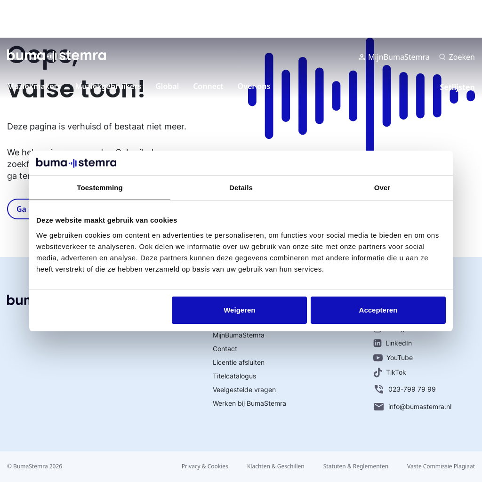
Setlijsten (457, 87)
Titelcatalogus (234, 376)
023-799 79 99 (404, 389)
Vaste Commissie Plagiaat (441, 466)
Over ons (254, 86)
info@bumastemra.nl (412, 406)
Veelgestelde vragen (244, 390)
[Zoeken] (457, 57)
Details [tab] (241, 188)
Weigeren (239, 310)
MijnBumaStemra (394, 57)
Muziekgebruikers (108, 86)
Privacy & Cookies (205, 466)
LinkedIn (392, 343)
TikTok (389, 373)
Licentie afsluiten (239, 362)
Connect (208, 86)
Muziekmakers (34, 86)
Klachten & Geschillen (276, 466)
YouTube (393, 357)
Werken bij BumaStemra (249, 403)
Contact (225, 349)
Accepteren (378, 310)
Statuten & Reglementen (355, 466)
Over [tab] (382, 188)
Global (167, 86)
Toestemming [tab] (100, 188)
